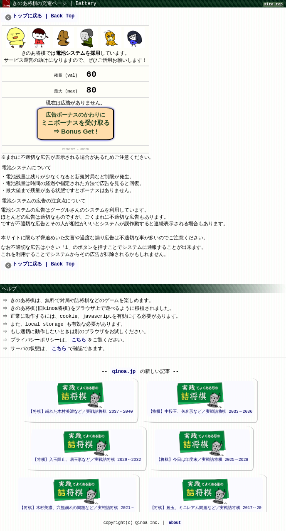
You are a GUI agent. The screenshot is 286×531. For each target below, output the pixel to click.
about (175, 526)
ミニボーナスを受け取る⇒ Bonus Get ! (75, 125)
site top (273, 4)
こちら (79, 342)
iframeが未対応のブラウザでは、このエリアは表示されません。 (140, 438)
